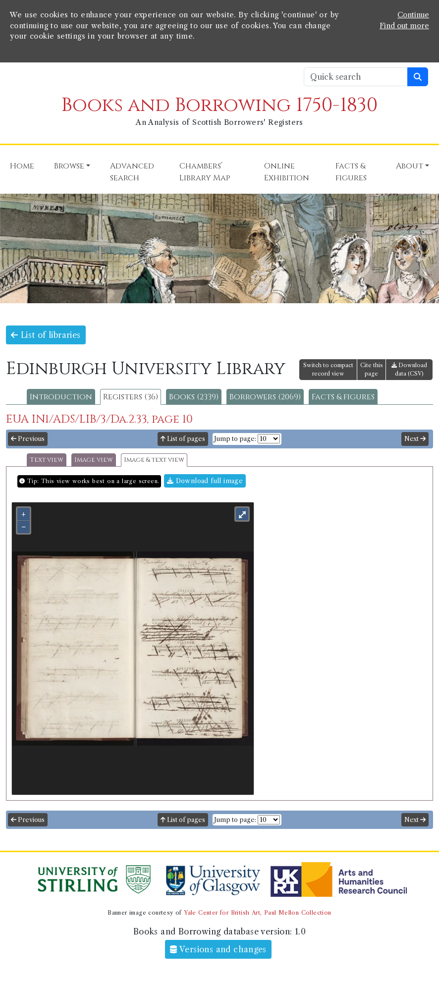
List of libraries (46, 335)
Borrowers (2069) (265, 396)
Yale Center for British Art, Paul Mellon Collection (257, 912)
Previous (28, 438)
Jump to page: (235, 438)
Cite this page (371, 369)
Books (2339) (194, 396)
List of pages (183, 438)
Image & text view (154, 460)
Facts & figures (343, 396)
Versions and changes (218, 949)
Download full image (205, 481)
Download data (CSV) (409, 369)
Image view (93, 460)
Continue (413, 14)
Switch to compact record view (328, 369)
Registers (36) (130, 396)
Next (415, 438)
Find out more (404, 25)
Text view (46, 460)
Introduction (61, 396)
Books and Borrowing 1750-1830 (219, 105)
